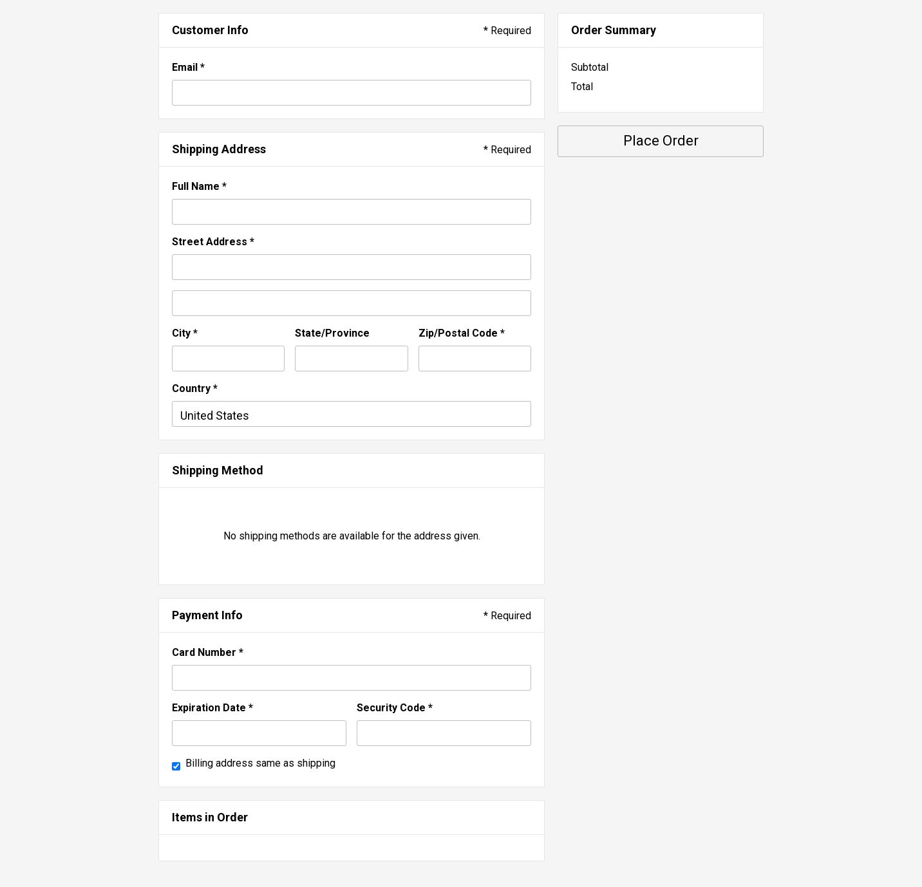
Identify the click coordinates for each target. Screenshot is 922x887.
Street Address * (213, 242)
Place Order (661, 141)
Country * (195, 388)
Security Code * (395, 708)
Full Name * (199, 186)
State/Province (332, 333)
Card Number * (207, 652)
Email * (188, 67)
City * (185, 333)
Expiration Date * (212, 708)
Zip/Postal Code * (462, 333)
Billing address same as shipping (260, 763)
